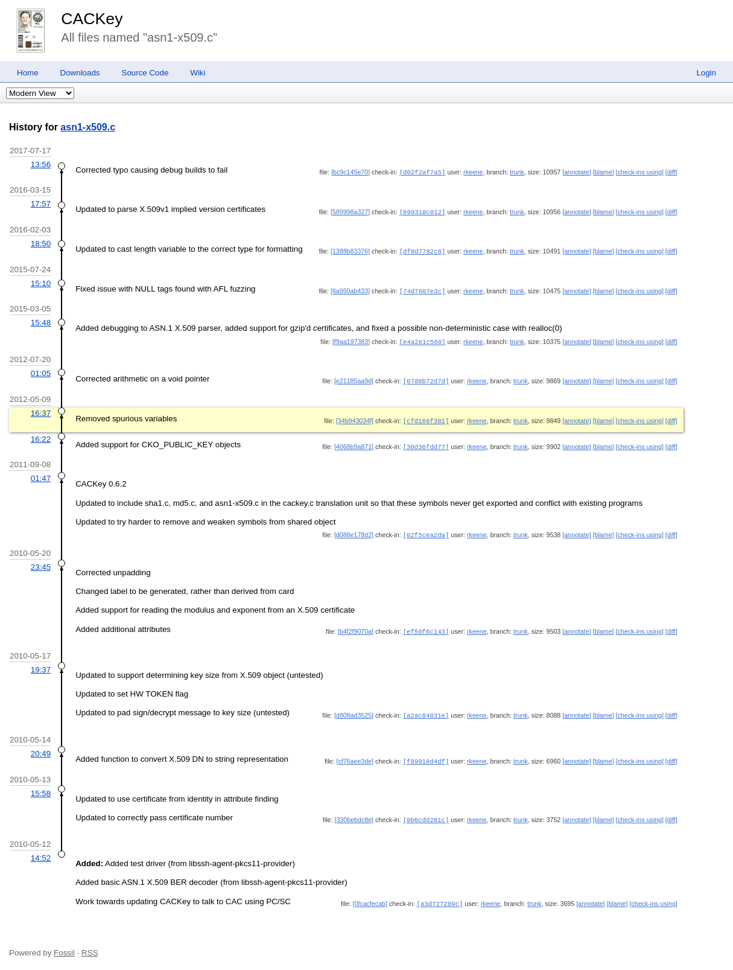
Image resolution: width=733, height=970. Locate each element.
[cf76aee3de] (354, 755)
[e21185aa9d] (353, 377)
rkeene (473, 172)
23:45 (41, 561)
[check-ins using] (640, 172)
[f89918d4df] (426, 755)
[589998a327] (350, 211)
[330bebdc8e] (353, 813)
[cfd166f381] (426, 417)
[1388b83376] (350, 250)
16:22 (41, 434)
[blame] (603, 172)
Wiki (197, 72)
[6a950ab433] (350, 289)
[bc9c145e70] (350, 172)
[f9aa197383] (351, 339)
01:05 (41, 370)
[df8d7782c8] (422, 250)
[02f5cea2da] (426, 530)
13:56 (41, 164)
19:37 (41, 664)
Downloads (80, 72)
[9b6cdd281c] (426, 813)
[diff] (671, 172)
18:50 (41, 242)
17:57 (41, 203)
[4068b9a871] (353, 442)
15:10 (41, 281)
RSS (89, 946)
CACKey (91, 19)
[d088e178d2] (353, 530)
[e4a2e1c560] (422, 339)
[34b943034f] (354, 417)
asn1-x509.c (87, 127)
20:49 (41, 748)
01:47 (41, 473)
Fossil (64, 946)
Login (706, 72)
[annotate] (576, 172)
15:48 (41, 320)
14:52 (41, 852)
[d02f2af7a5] (422, 172)
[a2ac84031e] (426, 710)
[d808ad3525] (353, 709)
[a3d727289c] (440, 897)
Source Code (145, 72)
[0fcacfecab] (370, 897)
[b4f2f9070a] (355, 626)
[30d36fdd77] (426, 442)
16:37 (41, 409)
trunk (517, 172)
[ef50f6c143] (426, 626)
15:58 (41, 787)
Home (28, 72)
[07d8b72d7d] (426, 378)
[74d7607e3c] (422, 289)
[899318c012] (422, 211)
